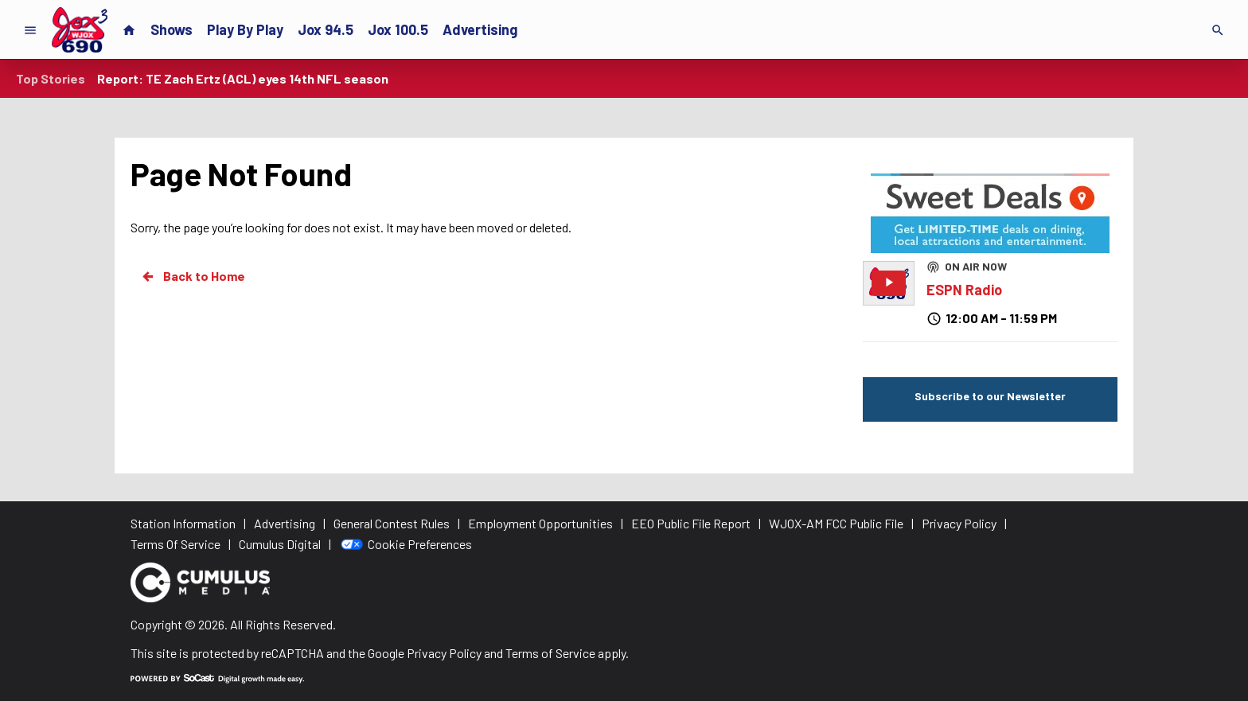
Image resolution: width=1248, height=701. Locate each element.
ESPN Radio (964, 289)
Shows (171, 29)
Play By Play (245, 29)
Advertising (480, 29)
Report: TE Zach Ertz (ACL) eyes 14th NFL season (242, 78)
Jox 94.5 (325, 29)
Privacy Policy (444, 652)
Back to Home (192, 276)
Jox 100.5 (398, 29)
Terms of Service (550, 652)
